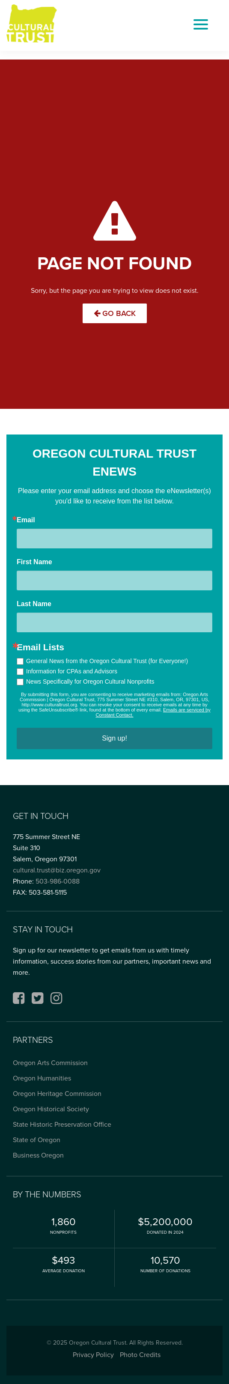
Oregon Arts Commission (50, 1063)
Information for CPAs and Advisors (71, 671)
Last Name (34, 604)
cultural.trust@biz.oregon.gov (57, 870)
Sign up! (114, 738)
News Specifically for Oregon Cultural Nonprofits (90, 681)
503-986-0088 (58, 881)
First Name (34, 562)
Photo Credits (140, 1355)
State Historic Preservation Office (62, 1124)
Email (26, 520)
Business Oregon (38, 1155)
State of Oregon (36, 1140)
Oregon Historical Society (51, 1109)
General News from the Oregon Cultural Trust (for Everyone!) (107, 661)
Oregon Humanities (42, 1078)
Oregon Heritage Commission (57, 1093)
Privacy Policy (93, 1355)
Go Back (115, 313)
